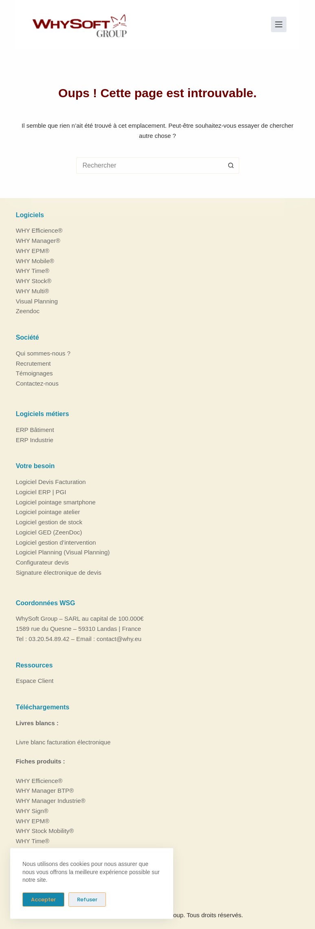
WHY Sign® (32, 810)
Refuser (87, 899)
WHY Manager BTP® (45, 790)
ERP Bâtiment (35, 429)
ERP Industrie (34, 439)
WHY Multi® (32, 291)
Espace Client (35, 680)
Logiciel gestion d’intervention (56, 542)
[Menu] (278, 24)
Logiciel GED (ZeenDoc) (49, 532)
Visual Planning (37, 301)
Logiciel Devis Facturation (51, 481)
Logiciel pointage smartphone (56, 502)
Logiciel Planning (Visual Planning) (63, 552)
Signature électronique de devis (58, 572)
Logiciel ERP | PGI (41, 491)
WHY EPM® (32, 250)
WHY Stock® (33, 280)
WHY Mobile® (35, 260)
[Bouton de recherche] (231, 165)
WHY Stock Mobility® (45, 830)
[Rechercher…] (149, 165)
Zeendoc (28, 310)
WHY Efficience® (39, 230)
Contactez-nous (37, 383)
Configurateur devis (42, 562)
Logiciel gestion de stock (49, 522)
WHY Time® (32, 270)
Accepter (43, 899)
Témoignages (34, 373)
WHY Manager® (38, 240)
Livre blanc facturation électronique (63, 742)
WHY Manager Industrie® (51, 800)
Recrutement (33, 363)
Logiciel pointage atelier (48, 511)
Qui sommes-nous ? (43, 353)
